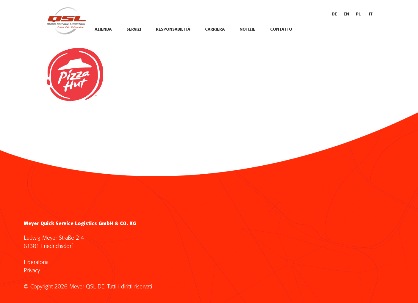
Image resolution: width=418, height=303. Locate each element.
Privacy (32, 271)
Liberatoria (36, 262)
